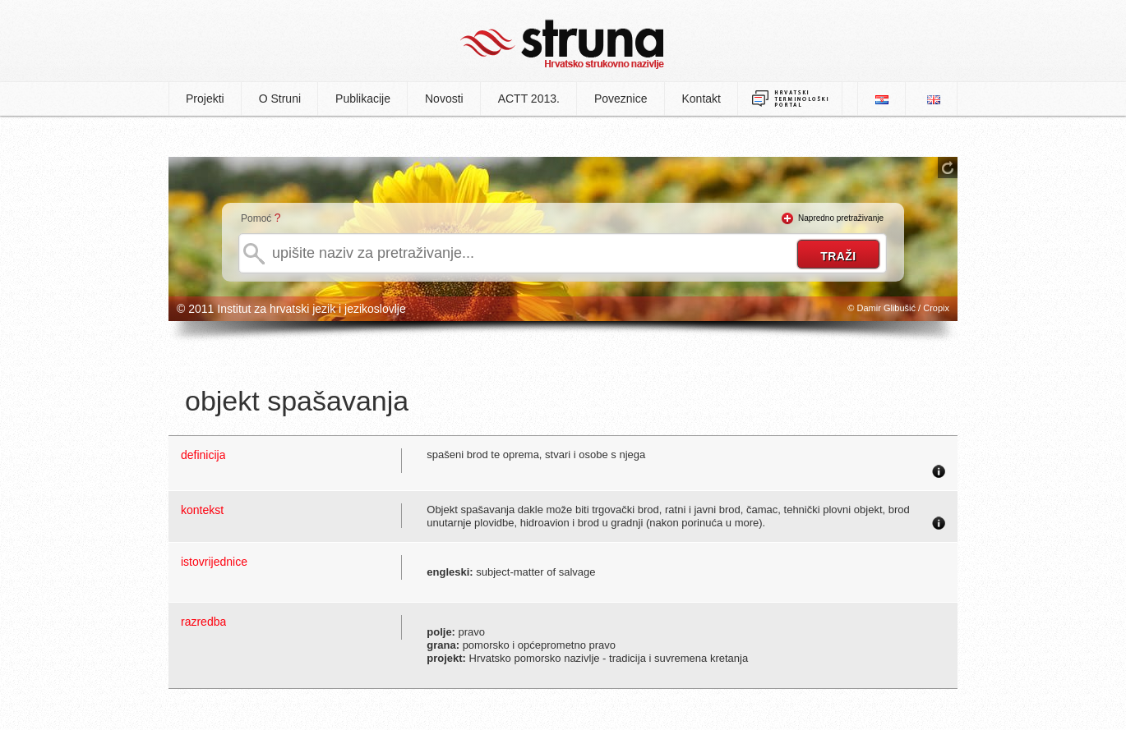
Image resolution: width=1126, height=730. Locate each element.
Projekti (205, 98)
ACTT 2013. (529, 98)
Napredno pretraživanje (841, 218)
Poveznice (621, 98)
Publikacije (362, 98)
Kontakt (701, 98)
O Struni (280, 98)
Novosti (444, 98)
